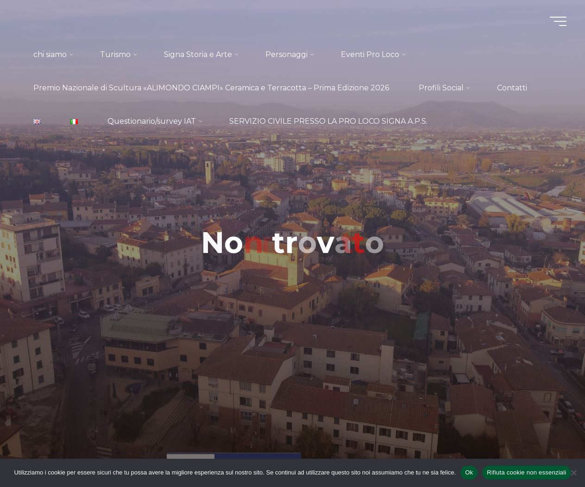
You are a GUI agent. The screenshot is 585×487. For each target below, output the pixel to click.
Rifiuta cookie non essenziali (526, 472)
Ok (469, 472)
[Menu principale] (558, 21)
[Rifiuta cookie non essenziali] (573, 472)
